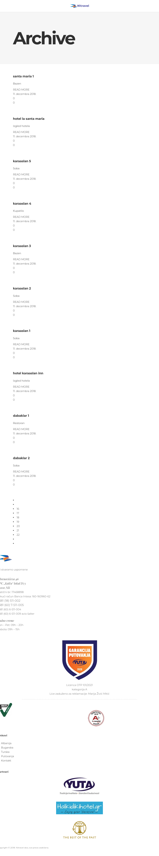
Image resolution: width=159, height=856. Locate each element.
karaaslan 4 (22, 203)
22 (18, 534)
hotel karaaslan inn (28, 373)
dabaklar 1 (21, 415)
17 (18, 513)
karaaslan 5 (22, 161)
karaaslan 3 (22, 246)
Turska (5, 752)
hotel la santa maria (28, 119)
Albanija (6, 743)
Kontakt (6, 760)
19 (18, 521)
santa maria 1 (23, 76)
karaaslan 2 (22, 288)
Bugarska (7, 747)
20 (18, 526)
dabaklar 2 (21, 458)
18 (18, 517)
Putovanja (7, 756)
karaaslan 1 (21, 331)
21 (18, 530)
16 (18, 508)
